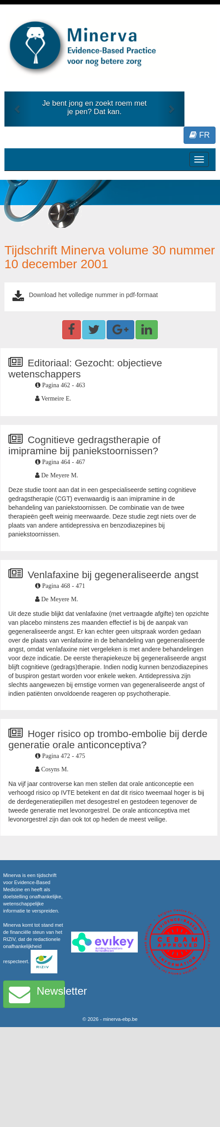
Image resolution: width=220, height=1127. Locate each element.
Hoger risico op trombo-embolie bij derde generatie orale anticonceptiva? (108, 739)
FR (199, 135)
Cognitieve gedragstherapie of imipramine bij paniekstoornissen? (84, 445)
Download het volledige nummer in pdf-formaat (93, 294)
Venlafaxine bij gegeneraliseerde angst (113, 574)
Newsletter (37, 994)
